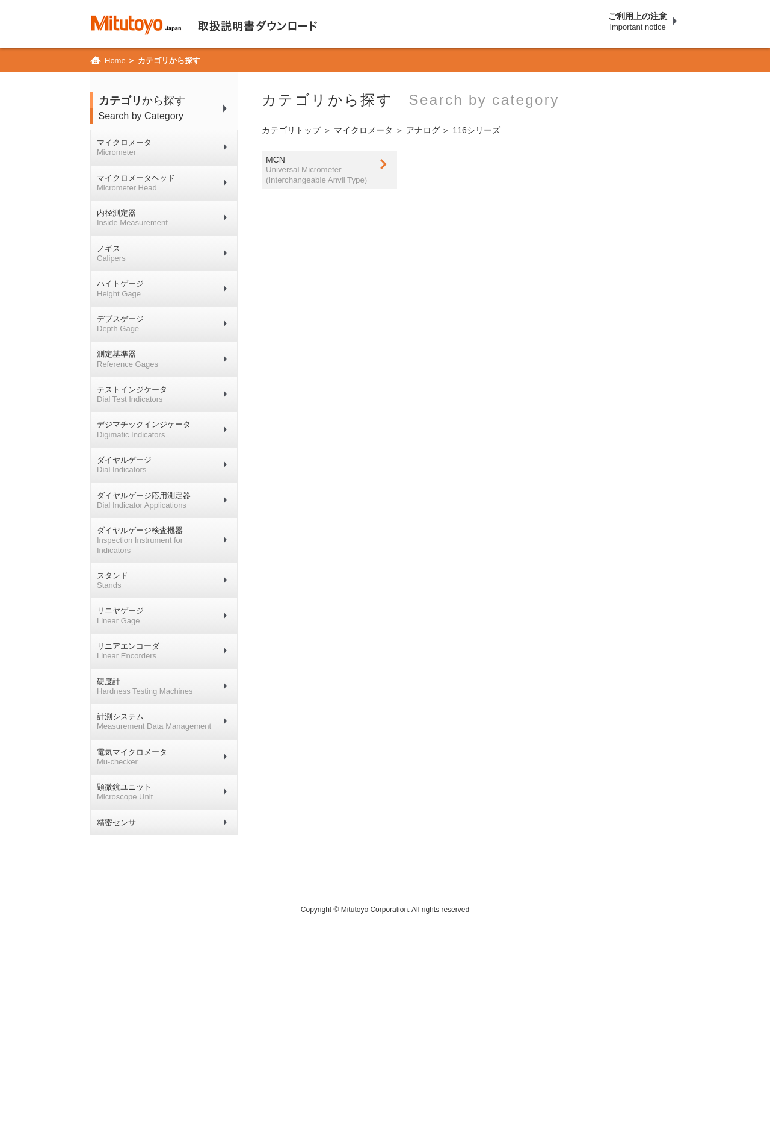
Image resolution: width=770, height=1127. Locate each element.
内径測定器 (132, 217)
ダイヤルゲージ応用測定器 (144, 500)
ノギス (111, 253)
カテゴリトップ (291, 130)
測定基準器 (127, 358)
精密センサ (116, 822)
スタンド (112, 580)
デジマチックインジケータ (144, 429)
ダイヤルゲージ (124, 464)
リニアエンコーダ (128, 651)
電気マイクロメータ (132, 757)
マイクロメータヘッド (136, 182)
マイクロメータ (124, 147)
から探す (168, 109)
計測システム (154, 721)
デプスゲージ (120, 323)
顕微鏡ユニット (125, 791)
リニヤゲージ (120, 615)
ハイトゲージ (120, 288)
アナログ (423, 130)
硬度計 (144, 686)
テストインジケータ (132, 394)
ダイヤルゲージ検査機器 (140, 540)
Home (115, 60)
